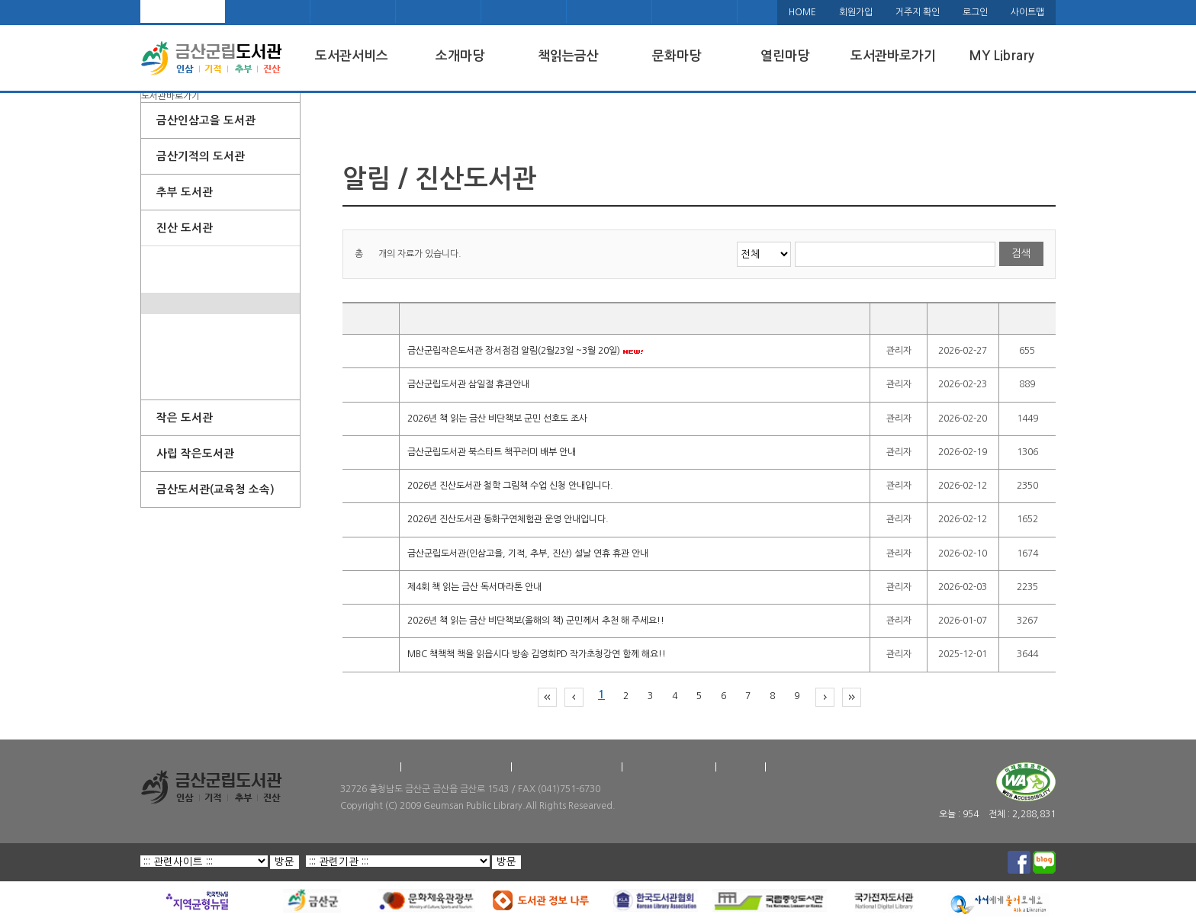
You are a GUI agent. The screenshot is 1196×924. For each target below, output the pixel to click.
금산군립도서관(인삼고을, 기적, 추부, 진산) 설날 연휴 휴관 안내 (527, 553)
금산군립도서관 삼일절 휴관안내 (468, 385)
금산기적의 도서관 (200, 156)
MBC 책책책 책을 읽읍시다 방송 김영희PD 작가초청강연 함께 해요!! (536, 654)
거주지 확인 (917, 12)
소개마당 (460, 56)
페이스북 (438, 11)
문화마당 (676, 56)
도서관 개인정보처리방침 (566, 767)
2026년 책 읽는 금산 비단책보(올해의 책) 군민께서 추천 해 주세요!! (535, 620)
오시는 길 (267, 11)
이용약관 (740, 767)
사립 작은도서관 (195, 453)
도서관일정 (177, 324)
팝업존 (169, 279)
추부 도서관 (184, 192)
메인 (183, 11)
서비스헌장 (794, 767)
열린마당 (784, 56)
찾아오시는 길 (366, 767)
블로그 (523, 11)
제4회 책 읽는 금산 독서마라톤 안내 (474, 587)
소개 (164, 256)
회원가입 (856, 12)
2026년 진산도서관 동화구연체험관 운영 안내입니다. (508, 520)
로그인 (975, 12)
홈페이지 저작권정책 (669, 767)
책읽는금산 (568, 56)
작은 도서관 (184, 417)
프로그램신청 (181, 346)
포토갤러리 (177, 388)
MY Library (1001, 56)
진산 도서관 (184, 228)
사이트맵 (1027, 12)
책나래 (609, 11)
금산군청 (353, 11)
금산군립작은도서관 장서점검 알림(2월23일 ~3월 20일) (526, 350)
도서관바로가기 (893, 56)
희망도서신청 (181, 367)
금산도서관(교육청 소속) (215, 489)
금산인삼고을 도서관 (206, 120)
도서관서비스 (351, 56)
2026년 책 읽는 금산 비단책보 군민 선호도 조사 (497, 418)
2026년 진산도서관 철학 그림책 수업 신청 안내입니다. (510, 485)
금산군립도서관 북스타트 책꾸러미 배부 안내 (491, 452)
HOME (802, 12)
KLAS (695, 11)
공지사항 (173, 303)
